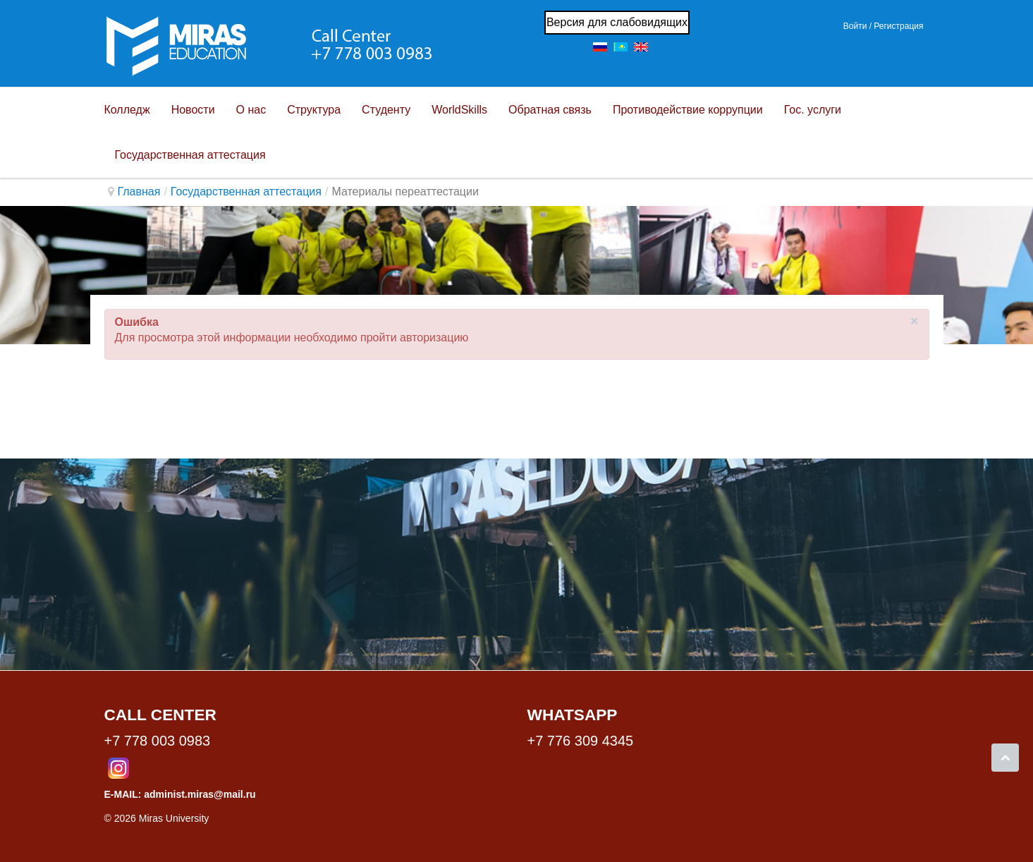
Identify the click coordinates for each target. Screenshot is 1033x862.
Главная (139, 192)
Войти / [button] (857, 26)
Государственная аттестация (246, 192)
